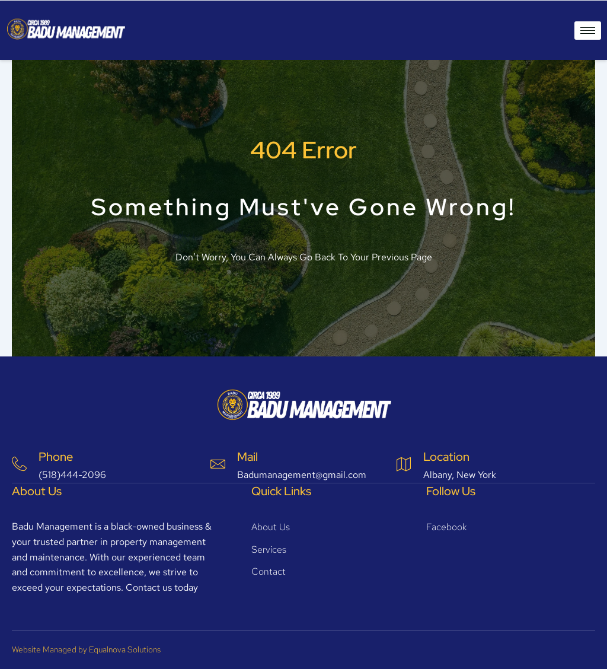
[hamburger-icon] (587, 30)
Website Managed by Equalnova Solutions (86, 649)
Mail (247, 456)
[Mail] (217, 464)
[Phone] (19, 464)
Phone (56, 456)
